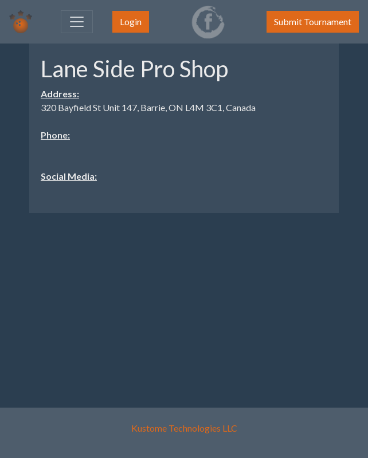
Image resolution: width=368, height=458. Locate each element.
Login (131, 21)
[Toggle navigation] (77, 21)
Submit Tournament (312, 21)
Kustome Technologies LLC (184, 428)
